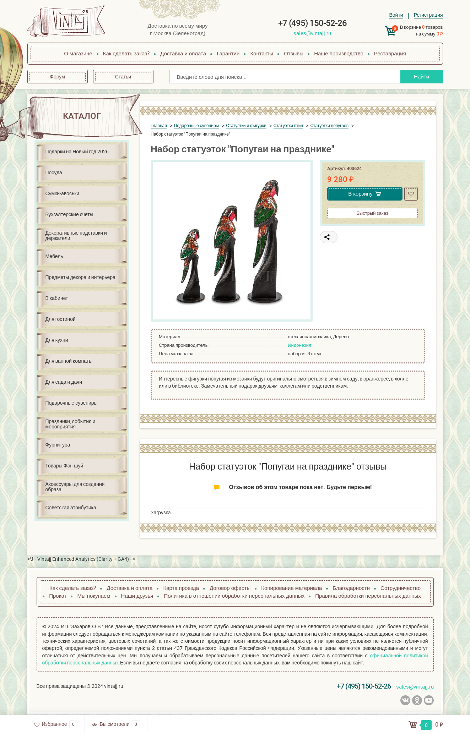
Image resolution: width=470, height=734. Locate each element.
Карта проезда (181, 587)
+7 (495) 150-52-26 (312, 23)
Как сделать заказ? (126, 53)
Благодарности (351, 587)
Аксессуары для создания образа (75, 487)
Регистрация (428, 14)
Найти (421, 76)
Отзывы (293, 53)
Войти (396, 14)
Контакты (261, 53)
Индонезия (299, 345)
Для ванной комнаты (69, 360)
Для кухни (56, 339)
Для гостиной (60, 319)
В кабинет (56, 298)
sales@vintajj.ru (312, 33)
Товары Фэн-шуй (64, 465)
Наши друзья (137, 595)
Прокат (57, 595)
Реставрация (390, 53)
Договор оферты (230, 587)
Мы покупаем (93, 595)
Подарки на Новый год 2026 (77, 151)
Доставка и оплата (183, 53)
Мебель (54, 256)
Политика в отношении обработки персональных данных (234, 595)
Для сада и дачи (63, 381)
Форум (57, 76)
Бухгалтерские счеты (69, 214)
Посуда (53, 172)
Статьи (123, 76)
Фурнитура (57, 444)
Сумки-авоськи (62, 193)
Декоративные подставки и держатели (76, 235)
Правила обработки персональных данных (368, 595)
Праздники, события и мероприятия (70, 424)
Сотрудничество (400, 587)
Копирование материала (291, 587)
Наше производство (338, 53)
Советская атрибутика (70, 507)
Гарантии (228, 53)
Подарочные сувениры (71, 402)
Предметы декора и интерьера (80, 277)
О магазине (78, 53)
